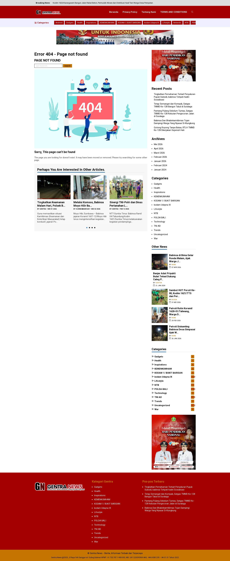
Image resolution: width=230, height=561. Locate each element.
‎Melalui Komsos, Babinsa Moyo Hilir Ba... (88, 204)
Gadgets (69, 23)
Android (59, 23)
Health (80, 23)
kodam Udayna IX (151, 23)
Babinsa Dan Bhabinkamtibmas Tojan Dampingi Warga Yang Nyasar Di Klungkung (174, 122)
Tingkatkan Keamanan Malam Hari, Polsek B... (51, 204)
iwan (174, 265)
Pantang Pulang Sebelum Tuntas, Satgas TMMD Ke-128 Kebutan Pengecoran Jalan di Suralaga (174, 114)
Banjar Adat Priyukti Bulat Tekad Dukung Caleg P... (164, 276)
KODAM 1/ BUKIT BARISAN (129, 23)
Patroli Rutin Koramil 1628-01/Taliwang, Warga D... (180, 311)
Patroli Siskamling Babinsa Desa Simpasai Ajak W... (182, 329)
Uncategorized (161, 234)
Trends (157, 230)
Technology (159, 221)
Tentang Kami (149, 12)
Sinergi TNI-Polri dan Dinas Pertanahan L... (126, 204)
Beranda (113, 12)
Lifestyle (166, 23)
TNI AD (157, 226)
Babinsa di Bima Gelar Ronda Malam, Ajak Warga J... (181, 258)
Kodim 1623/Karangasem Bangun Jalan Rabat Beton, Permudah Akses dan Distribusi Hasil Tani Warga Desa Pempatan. (103, 3)
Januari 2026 (160, 161)
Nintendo (177, 23)
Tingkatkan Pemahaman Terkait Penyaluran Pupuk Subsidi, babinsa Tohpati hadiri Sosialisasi (174, 97)
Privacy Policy (130, 12)
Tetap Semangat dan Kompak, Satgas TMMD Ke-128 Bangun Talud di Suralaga (173, 105)
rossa (174, 300)
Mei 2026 (158, 144)
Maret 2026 (159, 153)
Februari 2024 (160, 165)
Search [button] (67, 66)
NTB (186, 23)
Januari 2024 (160, 169)
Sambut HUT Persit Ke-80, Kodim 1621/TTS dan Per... (182, 293)
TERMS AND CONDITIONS (173, 12)
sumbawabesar (83, 209)
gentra (43, 209)
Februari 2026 (160, 157)
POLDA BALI (160, 217)
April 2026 (158, 148)
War (156, 238)
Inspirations (91, 23)
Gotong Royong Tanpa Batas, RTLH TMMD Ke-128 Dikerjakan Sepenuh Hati (174, 129)
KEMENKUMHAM (107, 23)
